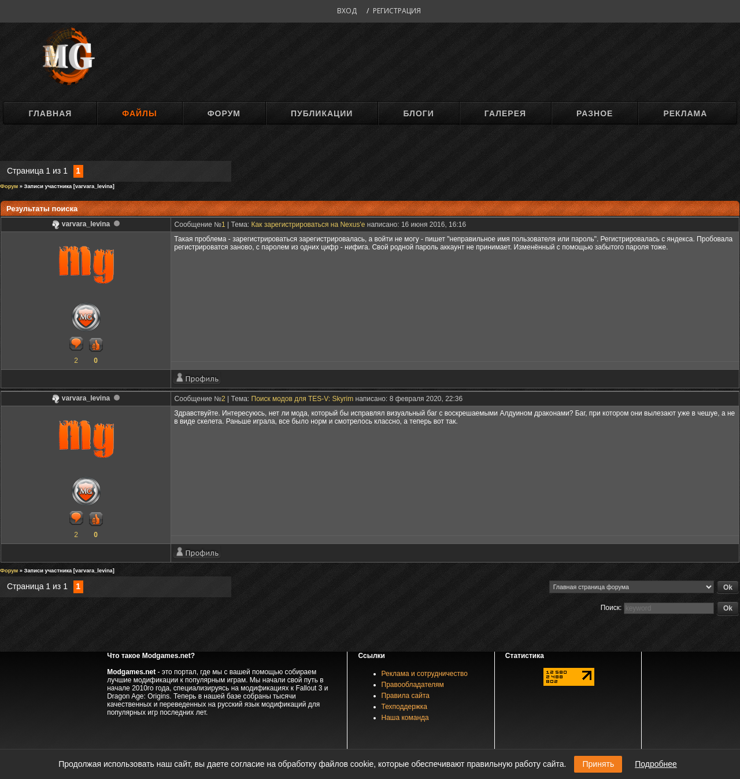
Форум (224, 113)
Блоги (418, 113)
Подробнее (656, 764)
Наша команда (405, 718)
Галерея (505, 113)
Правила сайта (406, 696)
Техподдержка (405, 707)
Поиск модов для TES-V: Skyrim (302, 399)
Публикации (322, 113)
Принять (598, 764)
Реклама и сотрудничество (425, 674)
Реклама (685, 113)
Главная (50, 113)
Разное (594, 113)
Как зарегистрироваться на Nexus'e (308, 225)
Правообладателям (413, 685)
